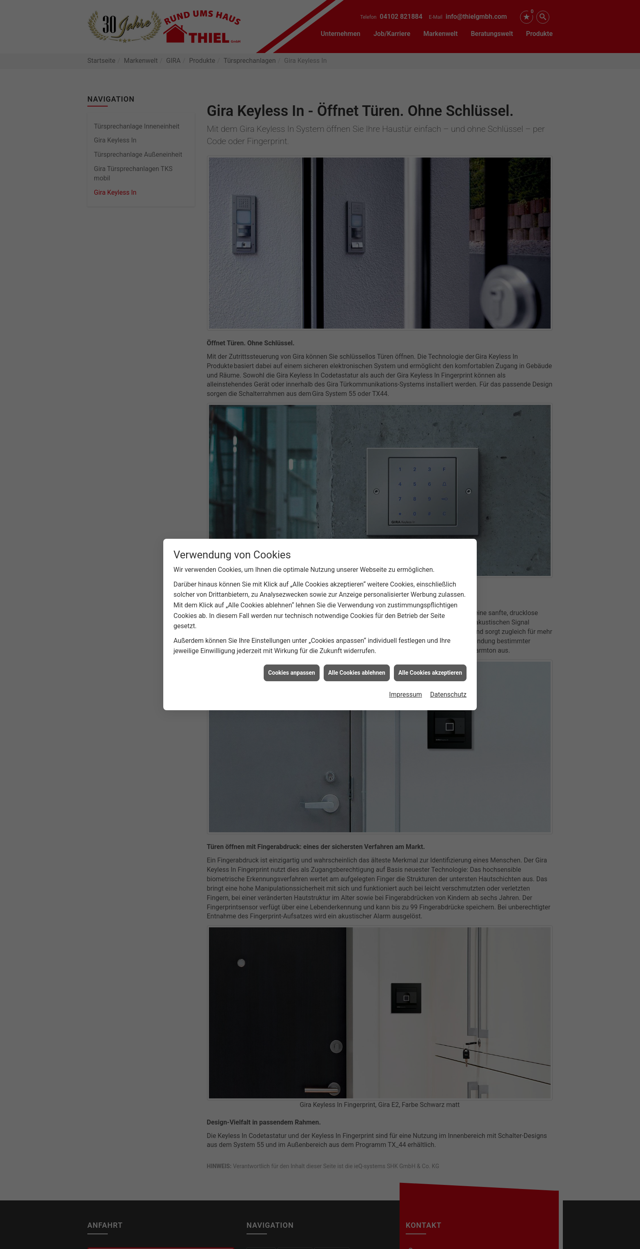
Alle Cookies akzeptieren (430, 654)
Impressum (405, 676)
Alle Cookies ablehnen (356, 654)
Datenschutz (448, 676)
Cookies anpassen (291, 654)
